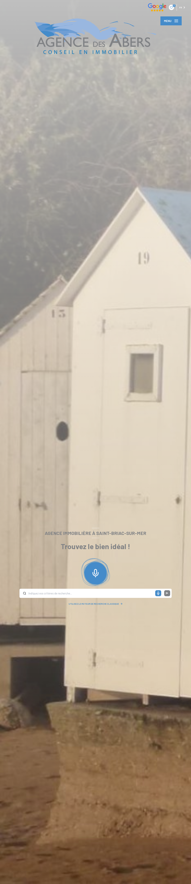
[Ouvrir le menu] (171, 20)
